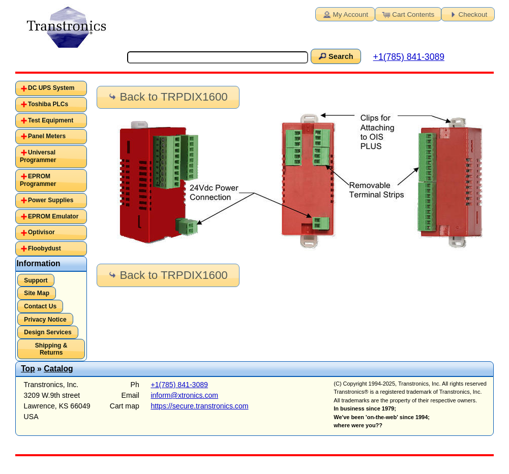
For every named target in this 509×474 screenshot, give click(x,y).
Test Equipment (50, 120)
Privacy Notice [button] (45, 319)
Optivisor (41, 232)
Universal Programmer (38, 156)
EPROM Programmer (38, 180)
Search (335, 55)
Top (28, 368)
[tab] (51, 88)
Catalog (58, 368)
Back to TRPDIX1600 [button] (167, 96)
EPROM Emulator (53, 216)
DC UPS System (51, 87)
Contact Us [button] (40, 306)
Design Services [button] (47, 332)
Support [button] (35, 280)
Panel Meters (47, 136)
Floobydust (44, 248)
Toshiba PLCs (48, 104)
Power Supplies (50, 200)
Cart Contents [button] (407, 13)
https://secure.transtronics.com (199, 406)
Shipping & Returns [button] (51, 349)
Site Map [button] (36, 293)
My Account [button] (344, 13)
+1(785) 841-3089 (408, 57)
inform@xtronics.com (184, 395)
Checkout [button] (467, 13)
